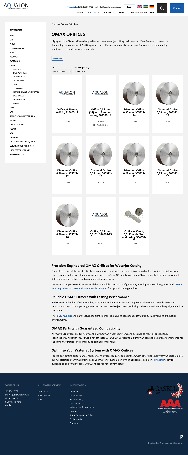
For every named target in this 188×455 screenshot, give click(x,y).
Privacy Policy (76, 399)
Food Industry (17, 48)
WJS (11, 111)
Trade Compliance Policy (81, 415)
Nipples (16, 103)
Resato (13, 128)
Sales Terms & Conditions (82, 407)
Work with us (76, 395)
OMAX (12, 65)
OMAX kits (17, 69)
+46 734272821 (12, 391)
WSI (11, 133)
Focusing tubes (19, 77)
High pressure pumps (20, 150)
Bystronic (15, 61)
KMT (12, 35)
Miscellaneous (19, 100)
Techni (13, 120)
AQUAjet (14, 56)
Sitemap (74, 423)
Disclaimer (75, 403)
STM (12, 107)
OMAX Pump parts (20, 73)
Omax (65, 24)
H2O (12, 52)
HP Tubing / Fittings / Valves (23, 141)
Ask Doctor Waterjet (142, 12)
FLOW (12, 44)
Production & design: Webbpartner (165, 443)
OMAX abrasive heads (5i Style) (90, 288)
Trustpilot (72, 7)
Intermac (14, 137)
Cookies (73, 411)
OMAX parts (65, 315)
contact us (158, 359)
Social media (76, 419)
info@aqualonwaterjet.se (17, 394)
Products (93, 12)
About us (109, 12)
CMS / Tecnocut (17, 124)
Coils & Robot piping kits (22, 145)
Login (129, 6)
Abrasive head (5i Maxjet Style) (26, 92)
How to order (44, 395)
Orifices (16, 84)
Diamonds (19, 88)
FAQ (40, 399)
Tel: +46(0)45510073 (82, 6)
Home (80, 12)
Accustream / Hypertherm (22, 116)
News (122, 12)
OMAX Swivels (18, 96)
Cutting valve (18, 80)
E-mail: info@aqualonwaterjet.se (106, 6)
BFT (11, 39)
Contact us (43, 391)
